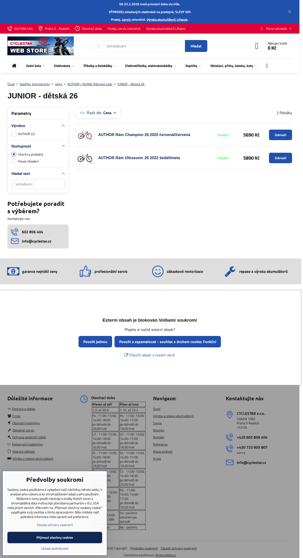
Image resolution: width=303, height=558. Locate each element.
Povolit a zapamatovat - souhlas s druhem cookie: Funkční (167, 342)
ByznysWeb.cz (166, 555)
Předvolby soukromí (144, 548)
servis (126, 19)
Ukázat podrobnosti (54, 548)
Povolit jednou (95, 342)
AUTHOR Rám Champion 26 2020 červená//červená (144, 135)
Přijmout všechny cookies (54, 537)
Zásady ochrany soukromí (179, 548)
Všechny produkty (27, 154)
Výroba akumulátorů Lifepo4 (167, 19)
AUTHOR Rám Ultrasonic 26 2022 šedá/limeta (139, 158)
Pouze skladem (25, 161)
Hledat (196, 46)
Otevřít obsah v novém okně (149, 355)
